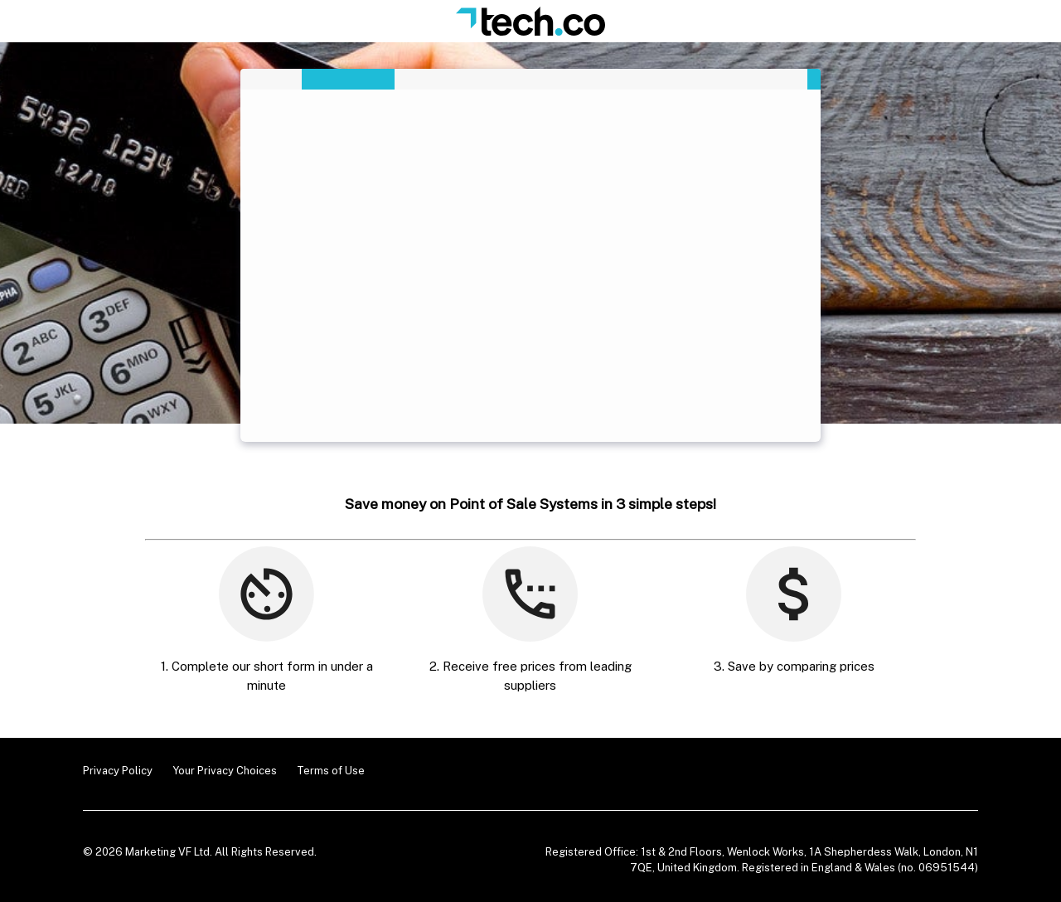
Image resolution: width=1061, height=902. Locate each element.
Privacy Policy (118, 770)
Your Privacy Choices (224, 770)
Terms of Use (331, 770)
